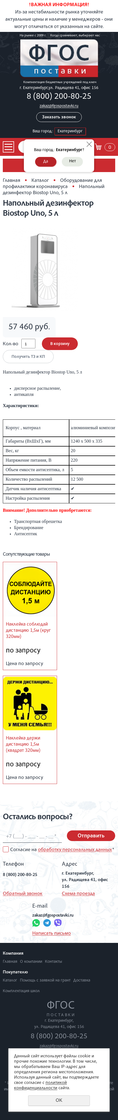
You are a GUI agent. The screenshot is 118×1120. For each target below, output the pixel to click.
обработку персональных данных (75, 850)
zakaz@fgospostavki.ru (59, 106)
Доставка (81, 980)
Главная (11, 180)
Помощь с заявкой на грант (45, 980)
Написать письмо (51, 933)
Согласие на (62, 850)
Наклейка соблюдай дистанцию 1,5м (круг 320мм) (28, 630)
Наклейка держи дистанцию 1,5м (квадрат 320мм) (23, 744)
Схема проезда (78, 893)
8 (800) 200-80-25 (59, 97)
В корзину (59, 344)
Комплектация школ (21, 991)
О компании (31, 962)
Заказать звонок (59, 117)
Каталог (40, 180)
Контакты (53, 962)
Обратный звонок (22, 893)
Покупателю (15, 972)
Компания (13, 954)
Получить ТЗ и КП (28, 357)
